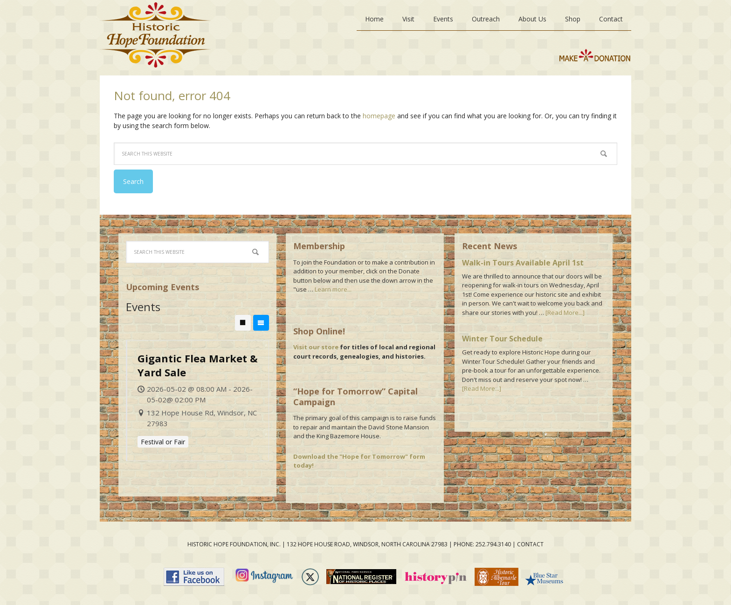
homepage (379, 115)
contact (530, 544)
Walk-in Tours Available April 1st (523, 263)
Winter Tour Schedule (502, 338)
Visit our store (315, 347)
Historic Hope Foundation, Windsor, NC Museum (155, 37)
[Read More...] (565, 312)
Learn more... (333, 289)
